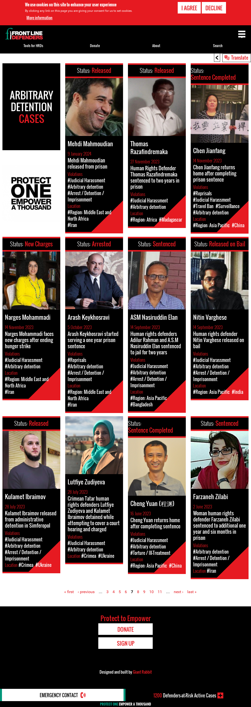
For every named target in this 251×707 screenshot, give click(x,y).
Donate (95, 45)
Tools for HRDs (33, 45)
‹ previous (86, 591)
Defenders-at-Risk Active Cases (184, 695)
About (156, 45)
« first (69, 591)
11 (160, 591)
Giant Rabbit (142, 672)
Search (218, 45)
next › (178, 591)
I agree (189, 8)
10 (151, 591)
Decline (213, 8)
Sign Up (125, 643)
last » (192, 591)
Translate (239, 57)
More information (39, 18)
